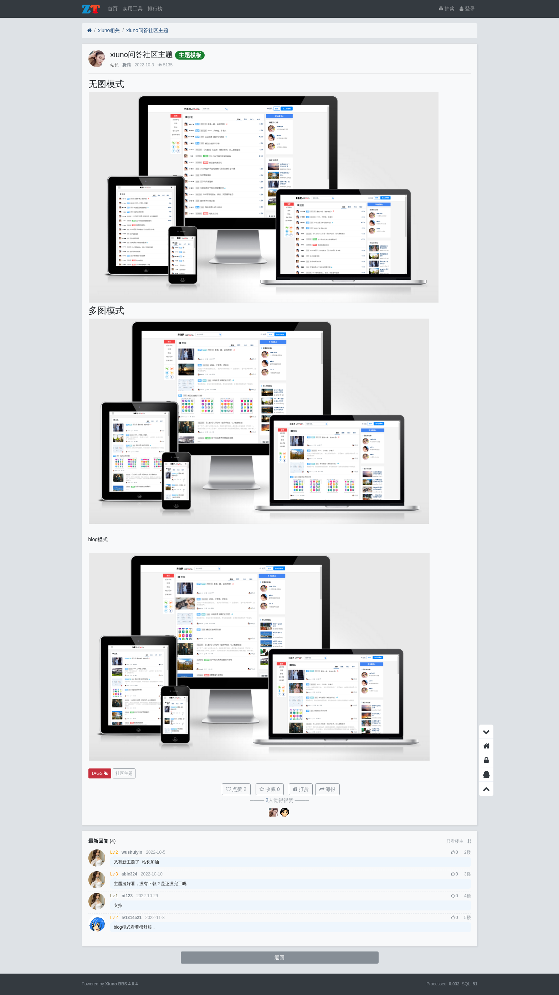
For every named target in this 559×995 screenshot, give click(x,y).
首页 (113, 8)
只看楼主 (454, 841)
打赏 (301, 789)
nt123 (127, 895)
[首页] (89, 30)
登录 (467, 8)
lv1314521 (132, 917)
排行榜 (155, 8)
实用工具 (133, 8)
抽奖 (447, 8)
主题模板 (190, 55)
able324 (129, 874)
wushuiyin (132, 852)
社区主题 (124, 773)
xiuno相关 (109, 30)
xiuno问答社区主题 (147, 30)
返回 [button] (279, 957)
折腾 (126, 64)
